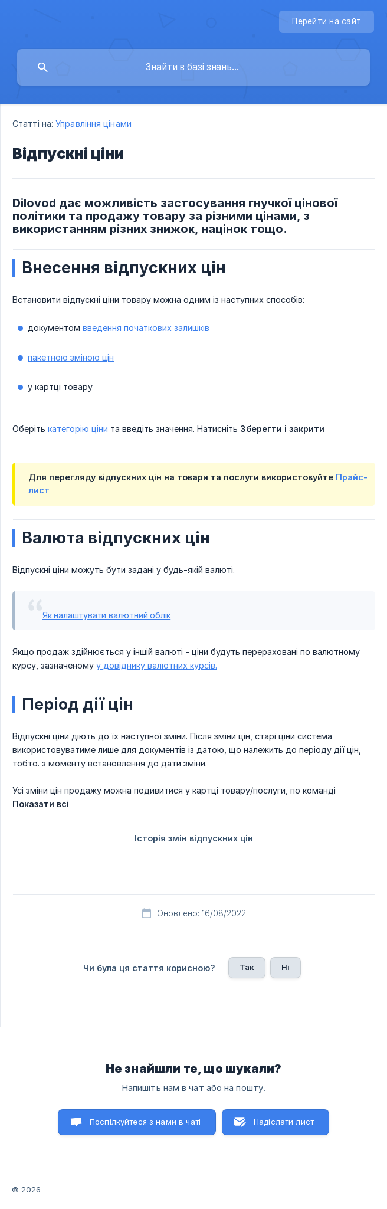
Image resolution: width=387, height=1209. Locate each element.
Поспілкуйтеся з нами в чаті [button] (145, 1121)
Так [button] (247, 967)
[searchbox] (193, 67)
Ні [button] (285, 967)
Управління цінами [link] (93, 124)
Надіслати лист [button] (284, 1121)
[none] (326, 22)
